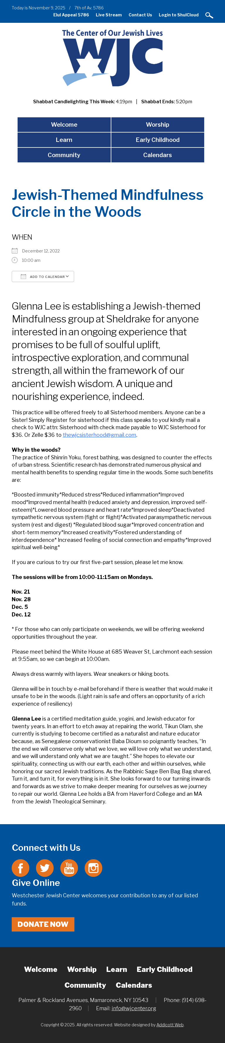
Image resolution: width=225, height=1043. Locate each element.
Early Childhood (158, 139)
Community (64, 155)
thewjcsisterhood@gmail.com (99, 435)
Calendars (157, 155)
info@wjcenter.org (134, 1008)
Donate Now (43, 924)
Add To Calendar (43, 276)
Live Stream (109, 14)
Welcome (64, 124)
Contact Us (140, 14)
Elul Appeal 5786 (71, 14)
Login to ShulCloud (179, 14)
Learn (64, 139)
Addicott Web (170, 1024)
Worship (157, 124)
